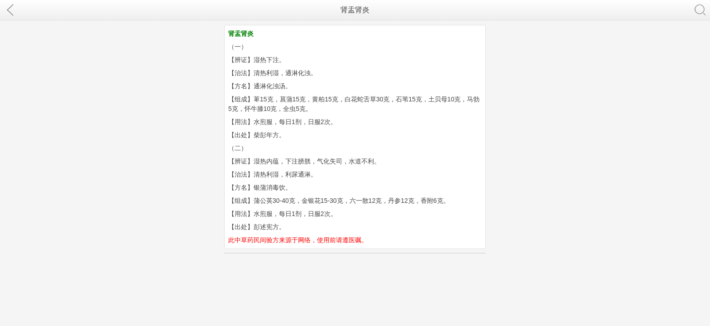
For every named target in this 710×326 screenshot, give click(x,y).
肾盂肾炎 (355, 10)
